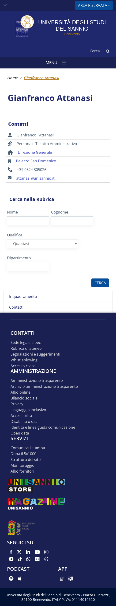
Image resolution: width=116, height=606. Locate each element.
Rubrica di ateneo (26, 348)
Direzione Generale (35, 152)
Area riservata (92, 5)
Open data (20, 433)
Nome (12, 212)
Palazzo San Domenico (36, 161)
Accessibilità (21, 415)
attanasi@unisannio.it (35, 178)
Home (12, 77)
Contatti (16, 307)
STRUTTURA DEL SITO (26, 459)
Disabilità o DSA (24, 421)
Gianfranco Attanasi (41, 77)
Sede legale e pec (26, 342)
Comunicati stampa (28, 448)
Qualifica (14, 235)
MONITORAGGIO (22, 465)
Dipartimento (19, 258)
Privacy (17, 404)
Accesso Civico (23, 366)
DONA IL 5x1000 (23, 453)
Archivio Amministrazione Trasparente (44, 386)
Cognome (59, 212)
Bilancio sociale (24, 398)
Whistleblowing (24, 360)
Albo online (20, 392)
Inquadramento (23, 296)
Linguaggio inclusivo (28, 409)
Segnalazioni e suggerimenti (35, 354)
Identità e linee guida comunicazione (43, 427)
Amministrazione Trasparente (37, 380)
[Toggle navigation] (5, 5)
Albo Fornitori (22, 471)
